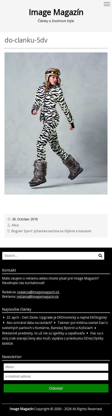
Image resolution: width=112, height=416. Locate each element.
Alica (15, 225)
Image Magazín (56, 12)
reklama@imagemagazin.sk (38, 296)
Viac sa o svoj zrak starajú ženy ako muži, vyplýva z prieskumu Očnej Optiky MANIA (52, 338)
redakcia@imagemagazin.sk (38, 292)
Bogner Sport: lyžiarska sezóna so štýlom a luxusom (51, 231)
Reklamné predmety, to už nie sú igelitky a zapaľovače (43, 333)
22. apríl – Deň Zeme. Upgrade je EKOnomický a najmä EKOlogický (57, 317)
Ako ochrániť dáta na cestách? (29, 322)
